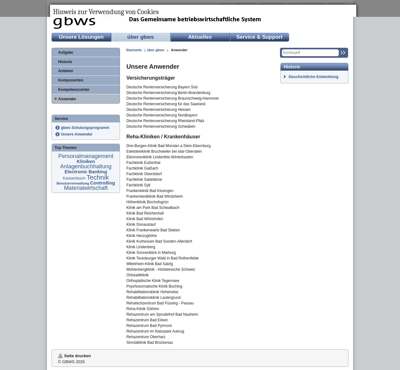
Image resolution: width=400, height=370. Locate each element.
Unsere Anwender (77, 134)
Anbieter (65, 71)
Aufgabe (65, 52)
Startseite (134, 50)
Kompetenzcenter (74, 89)
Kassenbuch (75, 178)
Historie (65, 62)
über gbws (140, 37)
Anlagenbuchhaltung (86, 166)
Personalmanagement (85, 156)
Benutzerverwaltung (73, 183)
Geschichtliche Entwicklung (313, 77)
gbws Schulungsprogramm (85, 128)
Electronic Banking (86, 171)
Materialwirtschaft (86, 188)
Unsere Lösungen (81, 37)
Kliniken (86, 161)
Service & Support (259, 37)
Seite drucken (77, 355)
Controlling (102, 182)
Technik (98, 177)
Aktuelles (200, 37)
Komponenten (70, 80)
